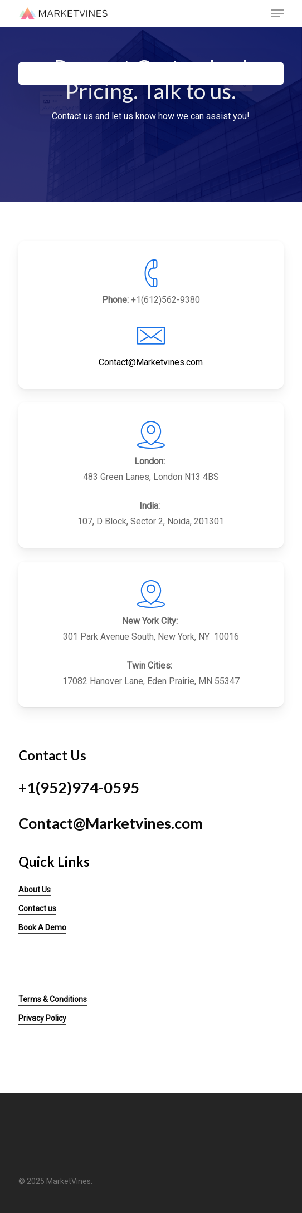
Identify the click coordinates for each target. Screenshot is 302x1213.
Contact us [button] (37, 908)
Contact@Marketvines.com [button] (110, 823)
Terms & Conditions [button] (52, 999)
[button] (277, 13)
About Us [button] (34, 889)
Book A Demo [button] (42, 927)
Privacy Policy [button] (42, 1018)
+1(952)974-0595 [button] (78, 787)
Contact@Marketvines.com (151, 362)
